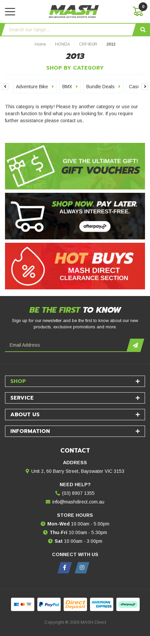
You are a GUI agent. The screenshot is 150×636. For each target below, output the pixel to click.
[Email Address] (66, 345)
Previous (5, 86)
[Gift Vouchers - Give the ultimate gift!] (75, 166)
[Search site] (143, 29)
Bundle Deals (103, 86)
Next (145, 86)
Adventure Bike (35, 86)
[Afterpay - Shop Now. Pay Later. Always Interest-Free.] (75, 216)
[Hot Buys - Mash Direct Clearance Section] (75, 266)
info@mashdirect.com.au (78, 501)
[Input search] (68, 29)
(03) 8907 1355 (78, 493)
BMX (70, 86)
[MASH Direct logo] (74, 11)
